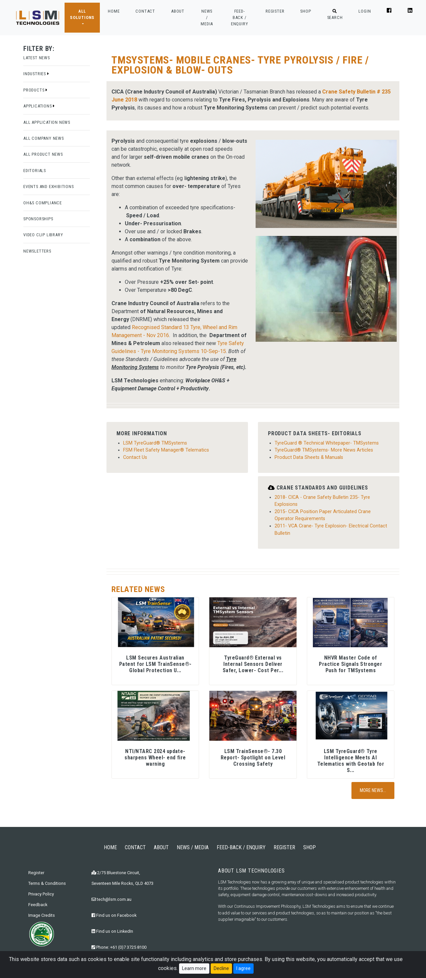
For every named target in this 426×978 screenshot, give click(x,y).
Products (35, 90)
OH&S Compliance (42, 202)
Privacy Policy (41, 893)
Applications (39, 105)
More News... (373, 790)
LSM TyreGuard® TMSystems (155, 443)
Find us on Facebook (114, 915)
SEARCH (335, 14)
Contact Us (135, 457)
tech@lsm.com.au (111, 899)
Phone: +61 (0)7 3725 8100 (119, 947)
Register (36, 872)
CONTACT (145, 11)
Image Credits (41, 915)
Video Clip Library (43, 234)
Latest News (36, 57)
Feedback (37, 904)
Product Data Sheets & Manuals (309, 457)
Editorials (34, 170)
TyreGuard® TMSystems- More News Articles (324, 450)
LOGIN (364, 11)
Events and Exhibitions (48, 186)
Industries (36, 73)
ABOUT (177, 11)
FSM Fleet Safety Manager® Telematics (166, 450)
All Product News (43, 154)
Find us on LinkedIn (112, 931)
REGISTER (275, 11)
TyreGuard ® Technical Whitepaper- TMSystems (327, 443)
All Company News (43, 138)
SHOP (305, 11)
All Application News (46, 122)
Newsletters (37, 251)
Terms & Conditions (47, 883)
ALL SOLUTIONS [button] (82, 14)
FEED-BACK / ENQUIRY (239, 17)
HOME (113, 11)
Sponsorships (38, 218)
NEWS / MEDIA (207, 17)
